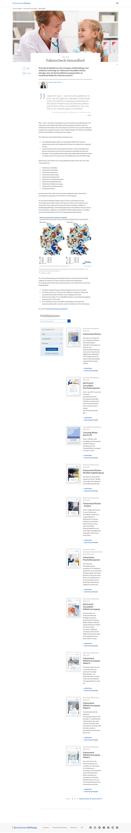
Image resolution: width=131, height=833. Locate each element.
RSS (82, 828)
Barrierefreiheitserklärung (60, 828)
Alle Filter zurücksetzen (52, 354)
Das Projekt (42, 9)
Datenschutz (74, 828)
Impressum (46, 828)
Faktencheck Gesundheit (30, 9)
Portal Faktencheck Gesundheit (56, 309)
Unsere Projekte (17, 9)
